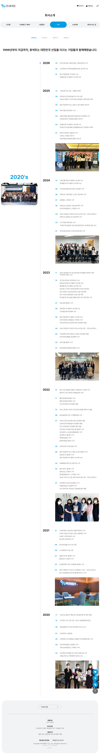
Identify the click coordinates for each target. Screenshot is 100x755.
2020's (34, 38)
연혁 (58, 25)
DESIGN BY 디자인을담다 (50, 745)
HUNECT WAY (25, 25)
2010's (44, 38)
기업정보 (41, 25)
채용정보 (89, 6)
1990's (66, 38)
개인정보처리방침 (44, 740)
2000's (55, 38)
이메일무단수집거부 (58, 740)
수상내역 (75, 25)
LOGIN (49, 748)
